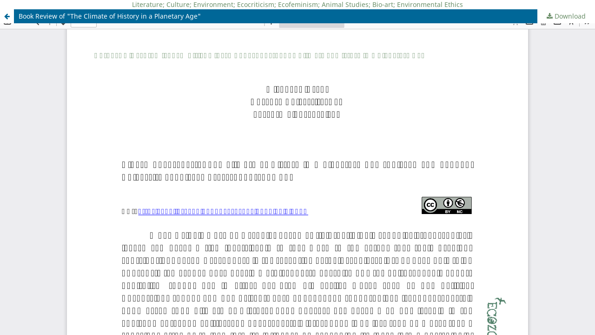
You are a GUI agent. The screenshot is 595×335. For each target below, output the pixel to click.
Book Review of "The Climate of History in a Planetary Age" (110, 16)
